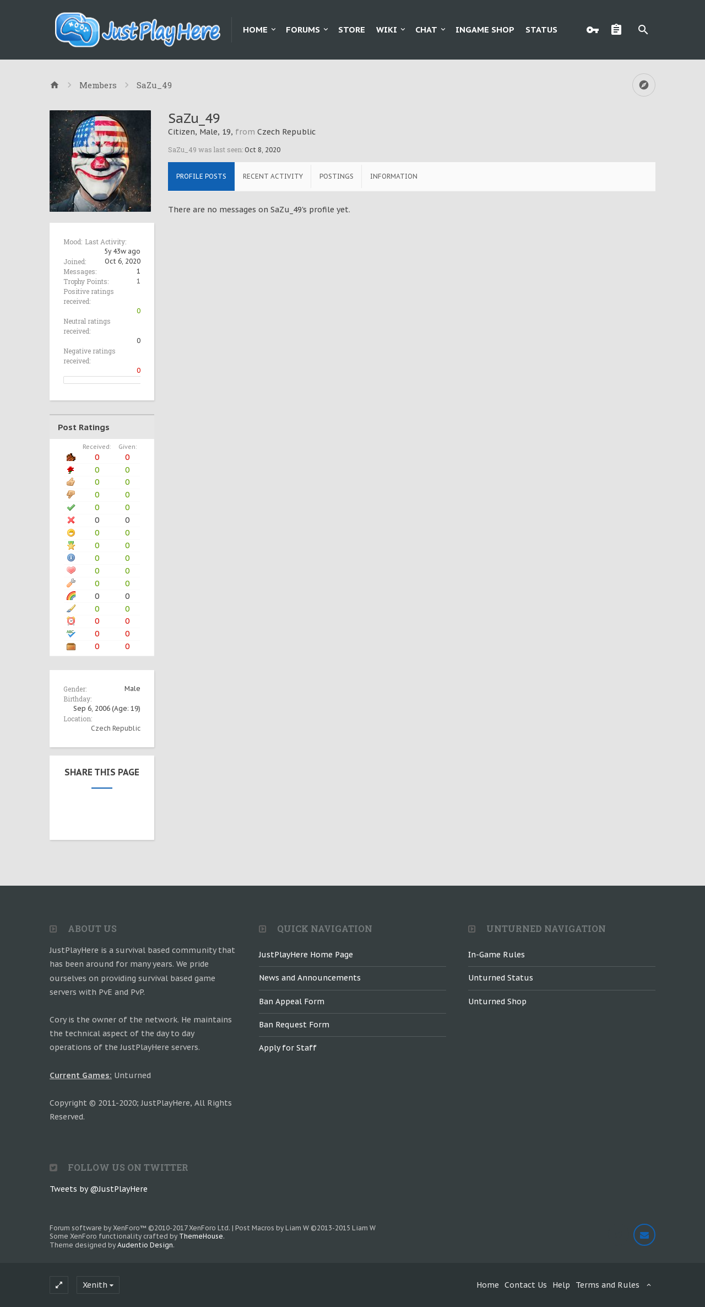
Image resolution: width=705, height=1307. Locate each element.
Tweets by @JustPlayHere (99, 1189)
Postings (336, 176)
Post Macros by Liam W (305, 1228)
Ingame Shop (484, 29)
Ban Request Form (294, 1025)
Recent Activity (273, 176)
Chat (426, 29)
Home (255, 29)
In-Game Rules (496, 955)
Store (351, 29)
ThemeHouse (201, 1236)
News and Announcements (310, 978)
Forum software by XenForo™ (140, 1228)
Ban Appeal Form (291, 1001)
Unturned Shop (497, 1001)
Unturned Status (500, 978)
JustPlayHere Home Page (306, 955)
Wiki (386, 29)
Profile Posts (201, 176)
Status (541, 29)
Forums (303, 29)
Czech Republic (115, 728)
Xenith (95, 1285)
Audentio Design (145, 1245)
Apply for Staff (288, 1048)
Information (393, 176)
